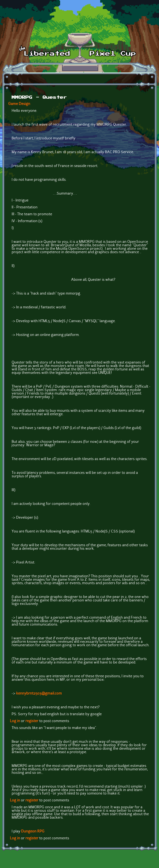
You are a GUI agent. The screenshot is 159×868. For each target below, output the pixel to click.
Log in (15, 721)
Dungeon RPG (32, 831)
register (31, 721)
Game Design (19, 104)
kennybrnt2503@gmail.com (39, 693)
